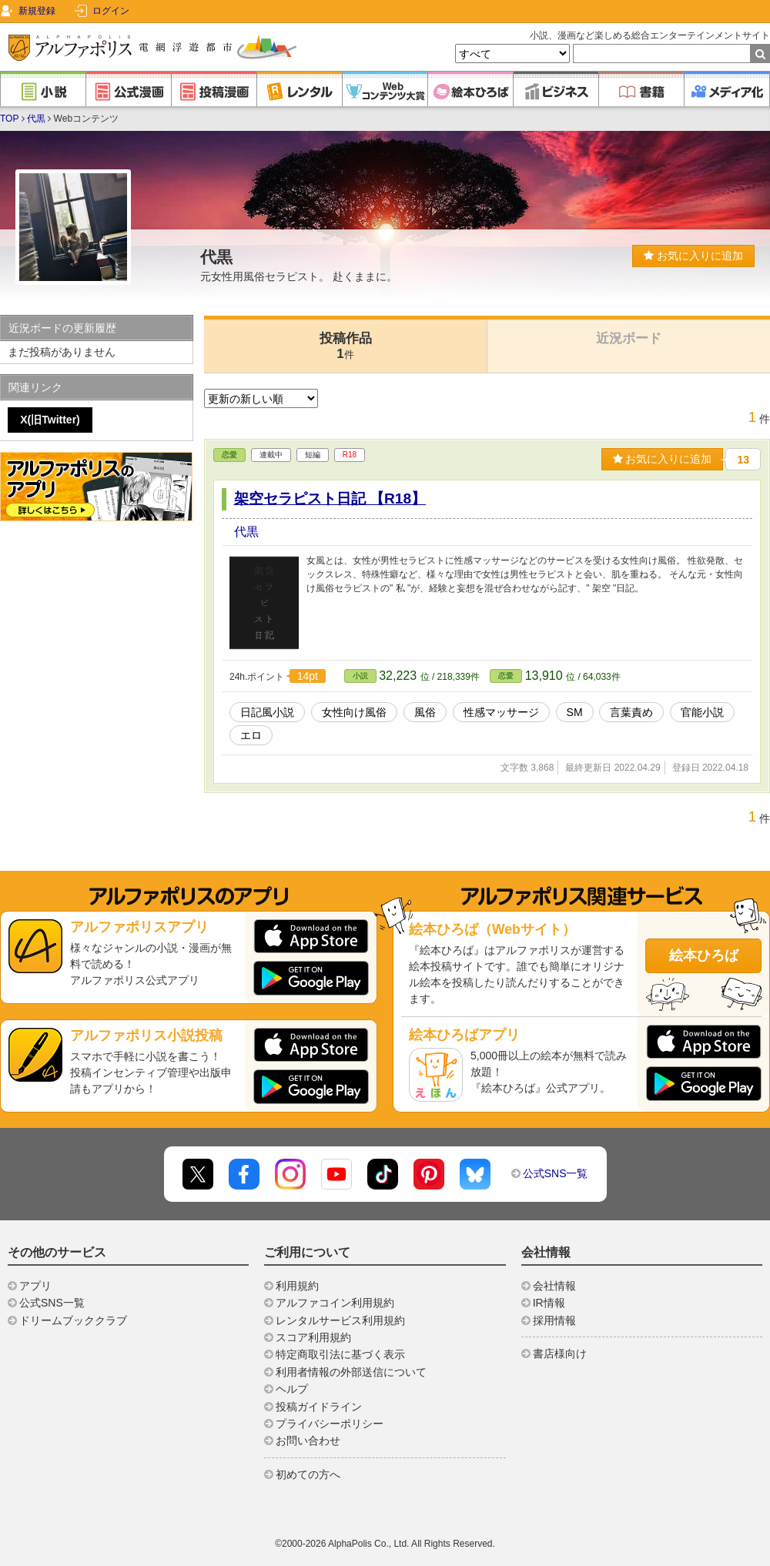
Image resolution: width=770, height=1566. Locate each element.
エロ (251, 735)
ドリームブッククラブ (73, 1320)
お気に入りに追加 (693, 255)
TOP (9, 118)
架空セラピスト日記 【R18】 (330, 498)
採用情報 (554, 1320)
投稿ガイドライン (319, 1406)
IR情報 (549, 1303)
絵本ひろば (703, 955)
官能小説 (702, 712)
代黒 (36, 118)
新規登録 (36, 10)
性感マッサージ (501, 712)
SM (575, 712)
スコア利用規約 (313, 1337)
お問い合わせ (308, 1440)
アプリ (35, 1286)
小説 (360, 675)
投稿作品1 (346, 346)
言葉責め (631, 712)
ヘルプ (292, 1389)
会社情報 (554, 1286)
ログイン (110, 10)
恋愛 (229, 454)
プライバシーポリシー (329, 1423)
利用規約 (297, 1286)
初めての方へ (308, 1474)
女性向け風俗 (354, 712)
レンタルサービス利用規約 (340, 1320)
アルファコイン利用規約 (335, 1303)
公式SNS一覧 (555, 1173)
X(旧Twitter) (50, 419)
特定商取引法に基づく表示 (340, 1354)
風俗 (425, 712)
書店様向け (560, 1353)
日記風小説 (267, 712)
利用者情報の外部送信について (351, 1372)
